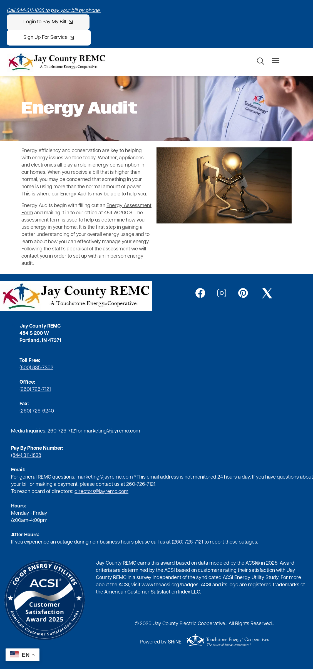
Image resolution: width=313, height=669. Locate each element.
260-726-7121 (62, 431)
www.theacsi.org (160, 585)
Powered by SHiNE (161, 642)
